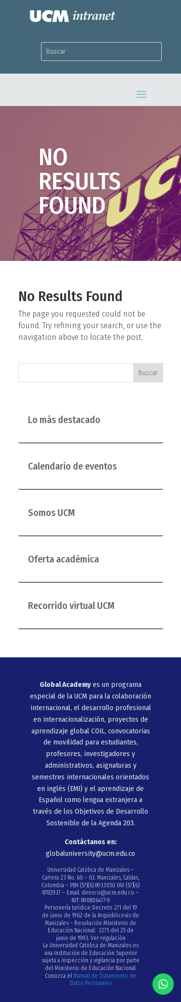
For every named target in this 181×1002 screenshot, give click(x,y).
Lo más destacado (64, 419)
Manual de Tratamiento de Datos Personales (103, 979)
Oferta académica (63, 559)
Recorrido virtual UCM (71, 605)
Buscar (148, 373)
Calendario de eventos (72, 466)
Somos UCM (51, 512)
